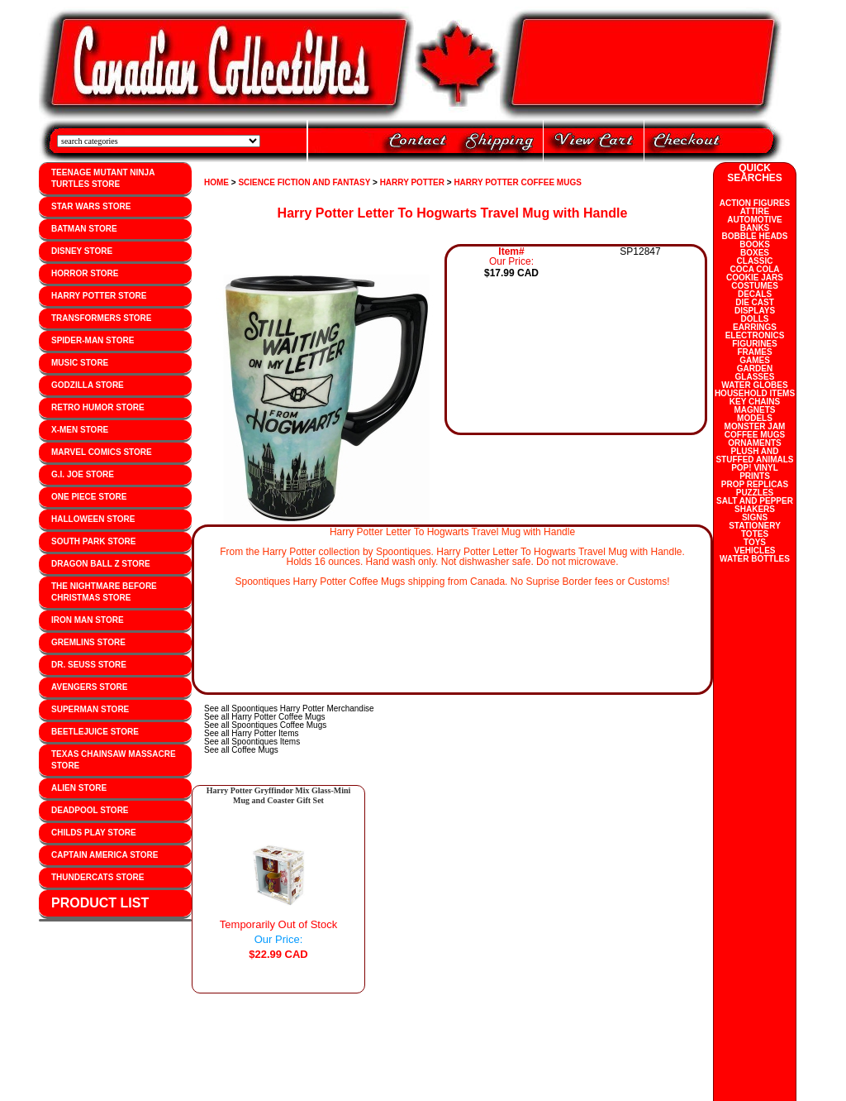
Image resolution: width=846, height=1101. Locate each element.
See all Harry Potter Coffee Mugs (265, 716)
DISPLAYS (754, 310)
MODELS (754, 418)
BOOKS (754, 244)
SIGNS (755, 517)
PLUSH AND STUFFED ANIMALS (754, 455)
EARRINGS (755, 327)
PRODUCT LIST (100, 903)
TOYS (755, 542)
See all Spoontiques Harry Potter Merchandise (289, 708)
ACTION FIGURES (755, 203)
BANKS (755, 227)
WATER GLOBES (754, 385)
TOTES (754, 534)
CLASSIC (755, 261)
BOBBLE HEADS (754, 236)
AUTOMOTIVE (754, 219)
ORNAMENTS (754, 443)
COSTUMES (754, 285)
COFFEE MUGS (755, 434)
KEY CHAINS (755, 401)
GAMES (754, 360)
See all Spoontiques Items (252, 741)
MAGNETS (755, 409)
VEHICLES (754, 550)
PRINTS (754, 476)
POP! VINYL (754, 467)
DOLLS (755, 318)
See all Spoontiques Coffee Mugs (265, 725)
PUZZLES (755, 492)
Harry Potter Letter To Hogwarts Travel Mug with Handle (453, 213)
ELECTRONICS (755, 335)
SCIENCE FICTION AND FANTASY (304, 182)
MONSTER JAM (755, 426)
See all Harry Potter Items (251, 733)
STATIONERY (755, 525)
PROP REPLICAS (755, 484)
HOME (216, 182)
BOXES (754, 252)
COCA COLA (754, 269)
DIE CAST (754, 302)
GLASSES (755, 376)
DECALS (755, 294)
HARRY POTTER (412, 182)
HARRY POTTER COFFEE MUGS (517, 182)
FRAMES (754, 352)
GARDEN (754, 368)
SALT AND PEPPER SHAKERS (754, 505)
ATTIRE (754, 211)
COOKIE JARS (754, 277)
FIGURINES (754, 343)
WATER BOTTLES (755, 558)
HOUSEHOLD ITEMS (755, 393)
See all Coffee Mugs (241, 749)
